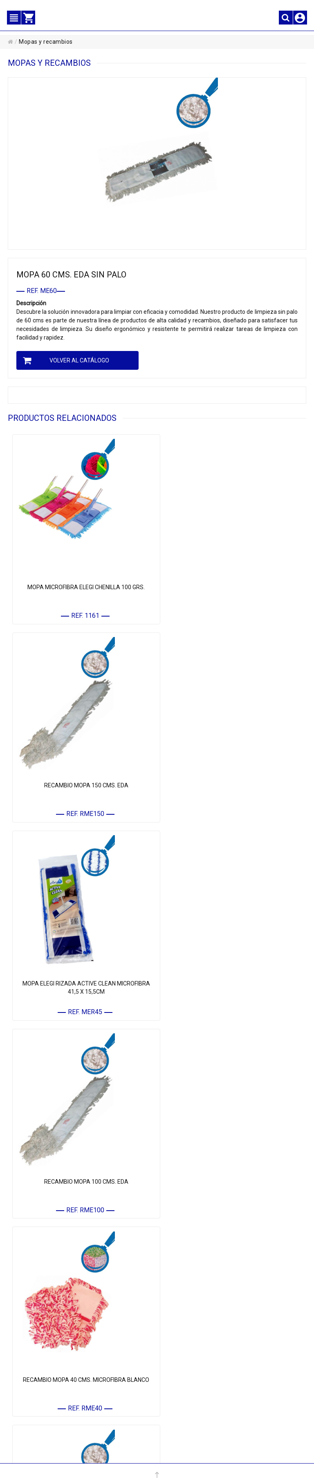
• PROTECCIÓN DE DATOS (199, 1382)
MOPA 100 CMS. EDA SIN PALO (82, 1157)
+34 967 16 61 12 (108, 1455)
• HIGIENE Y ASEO (190, 1286)
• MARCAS (182, 1324)
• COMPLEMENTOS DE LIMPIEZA (207, 1273)
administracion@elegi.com (173, 1455)
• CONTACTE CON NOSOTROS (55, 1394)
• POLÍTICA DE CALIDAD (198, 1407)
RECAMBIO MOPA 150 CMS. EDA (231, 581)
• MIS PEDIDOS (38, 1382)
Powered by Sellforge (230, 1455)
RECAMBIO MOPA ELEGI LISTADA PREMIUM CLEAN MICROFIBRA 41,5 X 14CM (231, 1161)
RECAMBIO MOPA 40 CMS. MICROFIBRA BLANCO (82, 965)
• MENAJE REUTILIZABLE (199, 1311)
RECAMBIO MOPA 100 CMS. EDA (231, 773)
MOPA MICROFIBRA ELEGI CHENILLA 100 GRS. (82, 581)
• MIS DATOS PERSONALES (52, 1369)
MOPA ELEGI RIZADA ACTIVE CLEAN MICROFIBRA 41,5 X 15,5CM (82, 777)
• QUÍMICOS (183, 1299)
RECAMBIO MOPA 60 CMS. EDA (231, 965)
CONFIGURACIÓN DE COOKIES (207, 1420)
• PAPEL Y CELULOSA (194, 1247)
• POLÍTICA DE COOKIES (197, 1394)
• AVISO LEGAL (187, 1369)
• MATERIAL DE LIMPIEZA (199, 1260)
